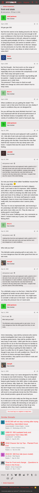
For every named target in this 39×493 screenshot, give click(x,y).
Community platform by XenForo (16, 491)
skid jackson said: (7, 163)
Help (31, 487)
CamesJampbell (9, 426)
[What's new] (32, 2)
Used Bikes (17, 437)
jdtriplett (7, 467)
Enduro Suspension (16, 467)
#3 (37, 99)
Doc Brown (8, 456)
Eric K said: (5, 316)
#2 (37, 63)
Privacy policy (25, 487)
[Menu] (2, 2)
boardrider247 (9, 437)
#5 (37, 159)
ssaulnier (7, 447)
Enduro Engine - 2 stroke (22, 426)
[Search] (37, 2)
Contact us (4, 487)
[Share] (34, 24)
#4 (37, 130)
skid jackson (6, 12)
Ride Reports (16, 456)
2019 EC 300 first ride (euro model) (19, 454)
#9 (37, 371)
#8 (37, 312)
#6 (37, 231)
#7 (37, 269)
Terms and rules (14, 487)
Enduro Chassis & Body (18, 447)
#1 (37, 24)
